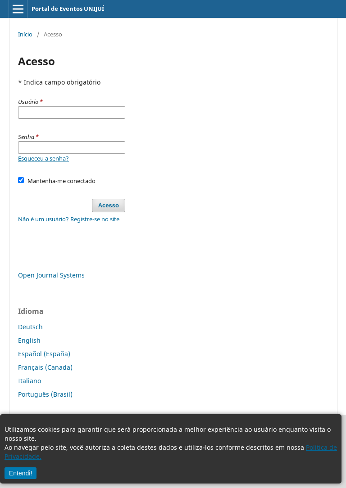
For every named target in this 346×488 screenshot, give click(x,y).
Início (25, 34)
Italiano (29, 380)
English (29, 340)
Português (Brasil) (45, 394)
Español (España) (44, 353)
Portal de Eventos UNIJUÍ (68, 8)
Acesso (108, 205)
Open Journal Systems (51, 275)
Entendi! (20, 473)
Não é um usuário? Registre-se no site (68, 219)
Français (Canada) (45, 367)
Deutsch (30, 326)
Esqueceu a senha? (43, 158)
